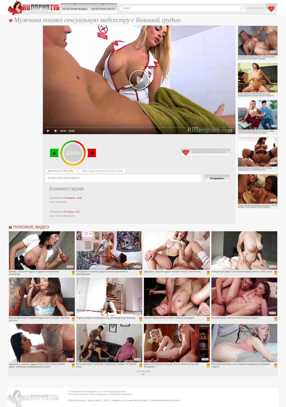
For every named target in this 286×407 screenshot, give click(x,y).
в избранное (206, 152)
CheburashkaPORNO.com (34, 7)
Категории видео (75, 8)
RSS (106, 400)
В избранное (255, 8)
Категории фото (103, 8)
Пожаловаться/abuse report (165, 400)
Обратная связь (76, 400)
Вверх (279, 381)
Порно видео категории (93, 171)
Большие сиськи (115, 171)
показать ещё (143, 371)
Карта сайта (94, 400)
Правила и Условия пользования (129, 400)
